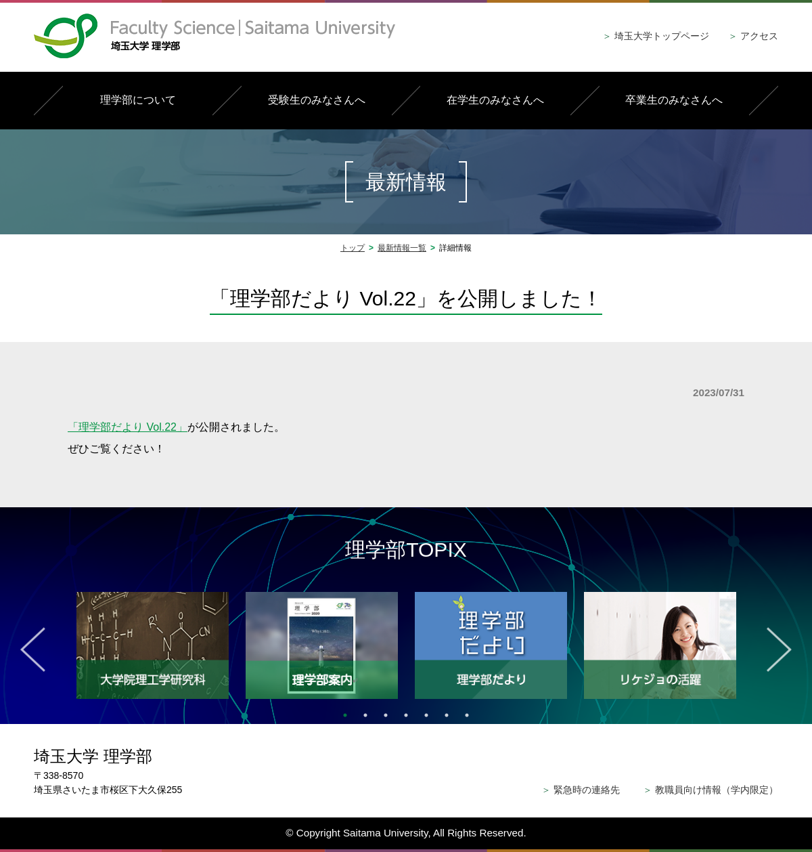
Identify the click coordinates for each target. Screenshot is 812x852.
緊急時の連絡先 (580, 789)
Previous (32, 650)
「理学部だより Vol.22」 (127, 427)
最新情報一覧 (402, 248)
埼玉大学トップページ (655, 35)
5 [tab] (426, 715)
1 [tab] (345, 715)
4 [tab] (406, 715)
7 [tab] (467, 715)
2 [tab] (365, 715)
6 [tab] (446, 715)
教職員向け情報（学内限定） (710, 789)
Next (779, 650)
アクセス (753, 35)
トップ (352, 248)
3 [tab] (385, 715)
